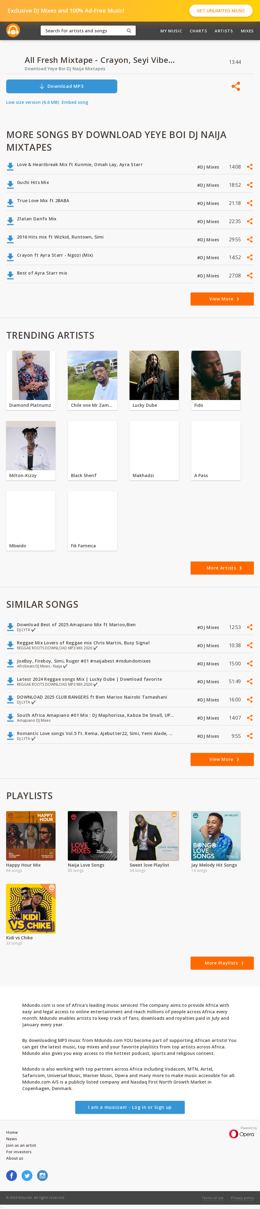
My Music (171, 31)
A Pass (201, 475)
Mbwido (17, 546)
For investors (18, 1151)
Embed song (75, 102)
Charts (198, 31)
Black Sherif (84, 475)
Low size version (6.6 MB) (32, 102)
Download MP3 (61, 86)
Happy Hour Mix (23, 865)
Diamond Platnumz (30, 405)
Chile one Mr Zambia (92, 405)
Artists (224, 31)
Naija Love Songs (86, 865)
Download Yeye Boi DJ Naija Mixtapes (65, 68)
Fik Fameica (83, 546)
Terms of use (213, 1197)
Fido (198, 405)
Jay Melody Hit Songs (214, 865)
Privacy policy (242, 1197)
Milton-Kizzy (23, 475)
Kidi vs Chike (19, 938)
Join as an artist (21, 1145)
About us (14, 1158)
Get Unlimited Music (221, 11)
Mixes (247, 31)
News (11, 1139)
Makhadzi (143, 475)
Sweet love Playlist (149, 865)
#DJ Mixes (209, 167)
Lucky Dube (145, 405)
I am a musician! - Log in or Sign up (130, 1107)
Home (12, 1132)
